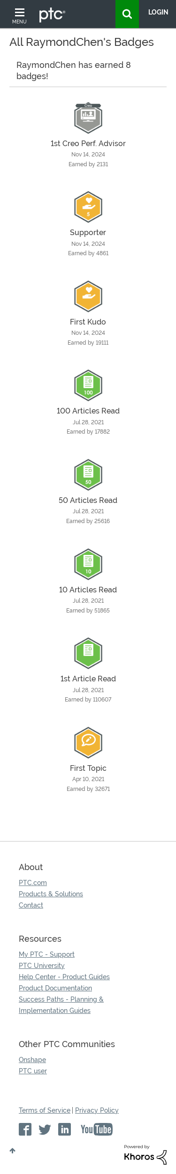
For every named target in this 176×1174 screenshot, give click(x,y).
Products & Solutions (51, 894)
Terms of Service (44, 1110)
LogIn (158, 12)
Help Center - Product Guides (64, 977)
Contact (31, 905)
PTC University (42, 965)
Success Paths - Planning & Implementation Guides (61, 1005)
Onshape (32, 1059)
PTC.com (33, 882)
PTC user (33, 1071)
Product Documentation (55, 988)
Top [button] (12, 1151)
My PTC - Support (47, 954)
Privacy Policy (97, 1110)
